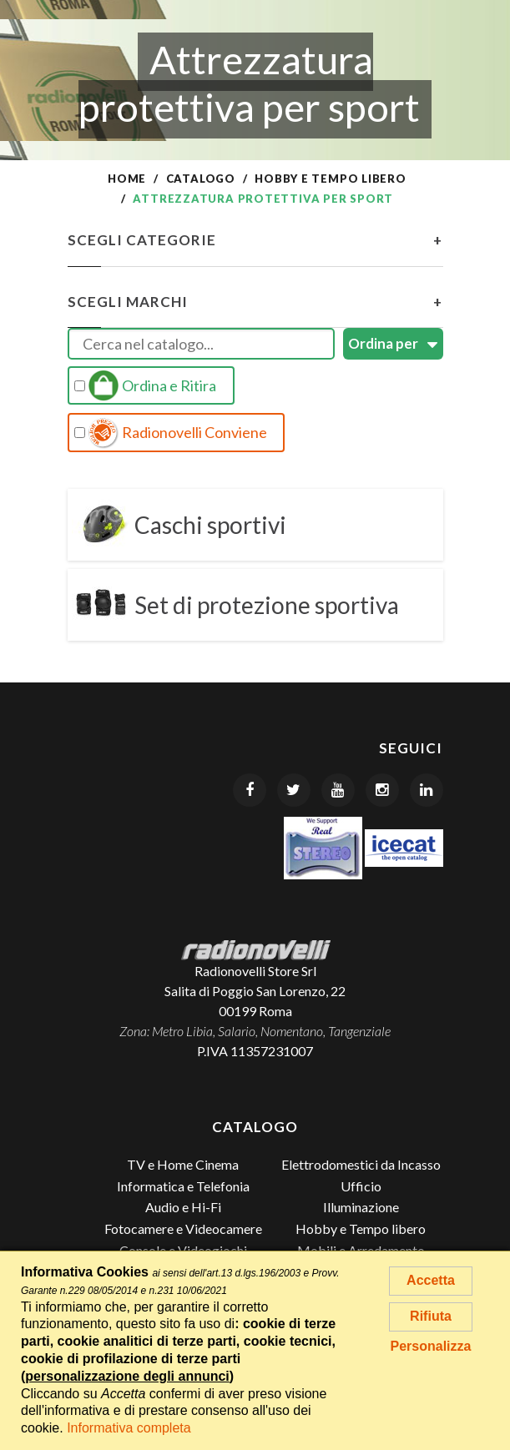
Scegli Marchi (255, 302)
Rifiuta (431, 1316)
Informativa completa (129, 1428)
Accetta (430, 1280)
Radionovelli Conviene (171, 433)
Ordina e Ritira (145, 385)
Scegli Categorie (255, 240)
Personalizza (431, 1346)
